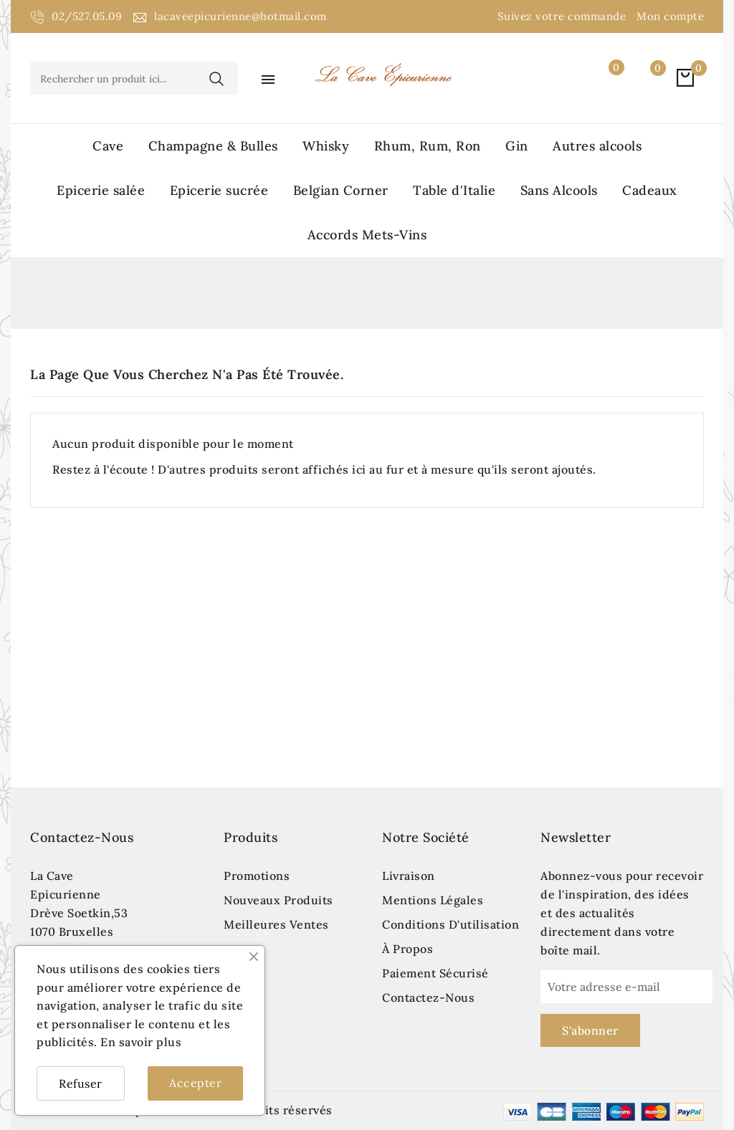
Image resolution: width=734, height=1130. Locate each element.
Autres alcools (597, 146)
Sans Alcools (559, 190)
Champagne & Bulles (213, 146)
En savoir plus (140, 1042)
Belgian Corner (341, 190)
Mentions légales (432, 900)
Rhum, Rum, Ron (427, 146)
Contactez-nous (81, 837)
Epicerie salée (101, 190)
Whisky (325, 146)
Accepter (195, 1083)
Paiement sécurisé (435, 973)
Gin (516, 146)
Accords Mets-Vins (367, 234)
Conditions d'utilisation (450, 924)
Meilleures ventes (276, 924)
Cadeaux (649, 190)
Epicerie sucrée (219, 190)
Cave (107, 146)
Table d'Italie (454, 190)
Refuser (81, 1083)
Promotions (257, 875)
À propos (407, 949)
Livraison (408, 875)
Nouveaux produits (278, 900)
